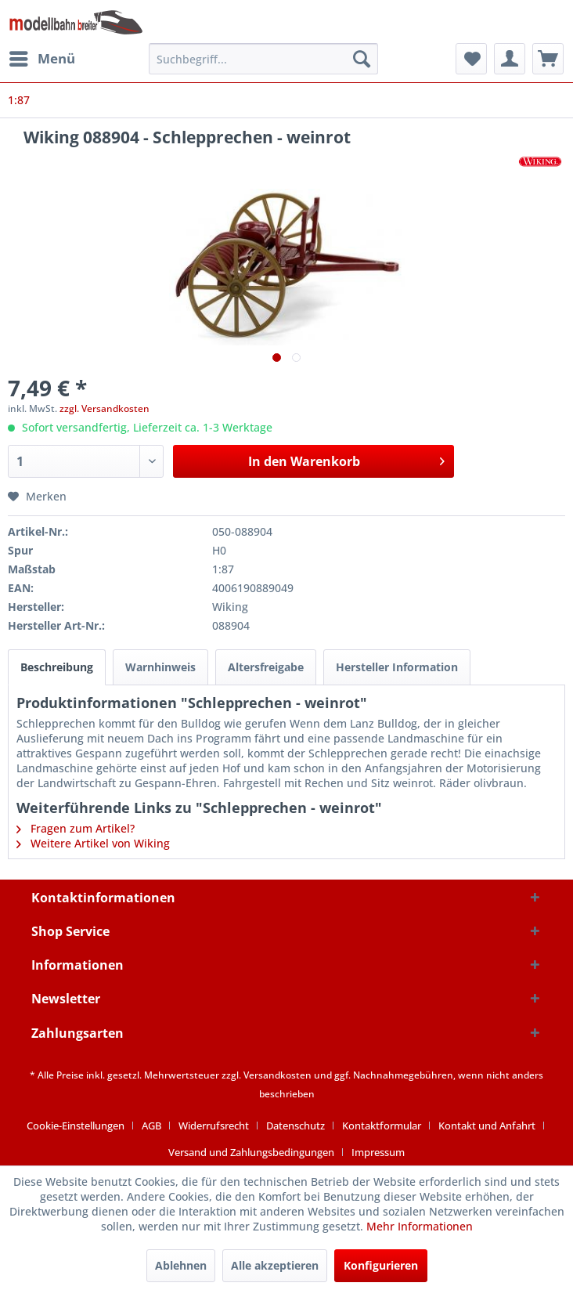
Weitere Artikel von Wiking (93, 843)
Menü (42, 56)
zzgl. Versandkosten (104, 408)
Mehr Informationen (419, 1226)
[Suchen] (361, 58)
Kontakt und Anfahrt (486, 1125)
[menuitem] (41, 58)
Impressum (378, 1152)
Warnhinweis (160, 666)
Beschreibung (56, 666)
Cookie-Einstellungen (75, 1125)
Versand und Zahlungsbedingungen (251, 1152)
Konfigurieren (381, 1265)
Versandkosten (277, 1075)
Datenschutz (295, 1125)
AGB (151, 1125)
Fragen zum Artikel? (75, 828)
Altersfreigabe (266, 666)
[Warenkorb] (548, 58)
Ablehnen (181, 1265)
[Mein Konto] (509, 58)
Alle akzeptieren (275, 1265)
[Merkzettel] (471, 58)
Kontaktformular (381, 1125)
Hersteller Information (397, 666)
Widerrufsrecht (213, 1125)
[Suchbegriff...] (263, 58)
